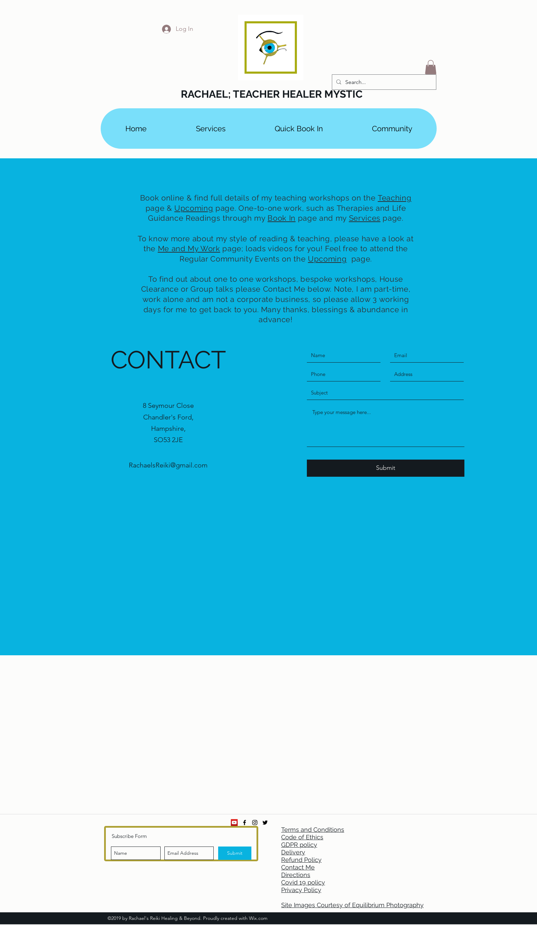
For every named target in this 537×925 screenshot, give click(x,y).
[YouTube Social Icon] (234, 822)
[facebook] (244, 822)
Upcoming (193, 208)
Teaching (394, 197)
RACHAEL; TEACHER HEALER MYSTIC (272, 94)
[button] (431, 67)
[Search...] (383, 82)
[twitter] (265, 822)
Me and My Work (189, 248)
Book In (281, 218)
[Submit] (385, 468)
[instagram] (254, 822)
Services (364, 218)
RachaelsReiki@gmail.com (168, 465)
